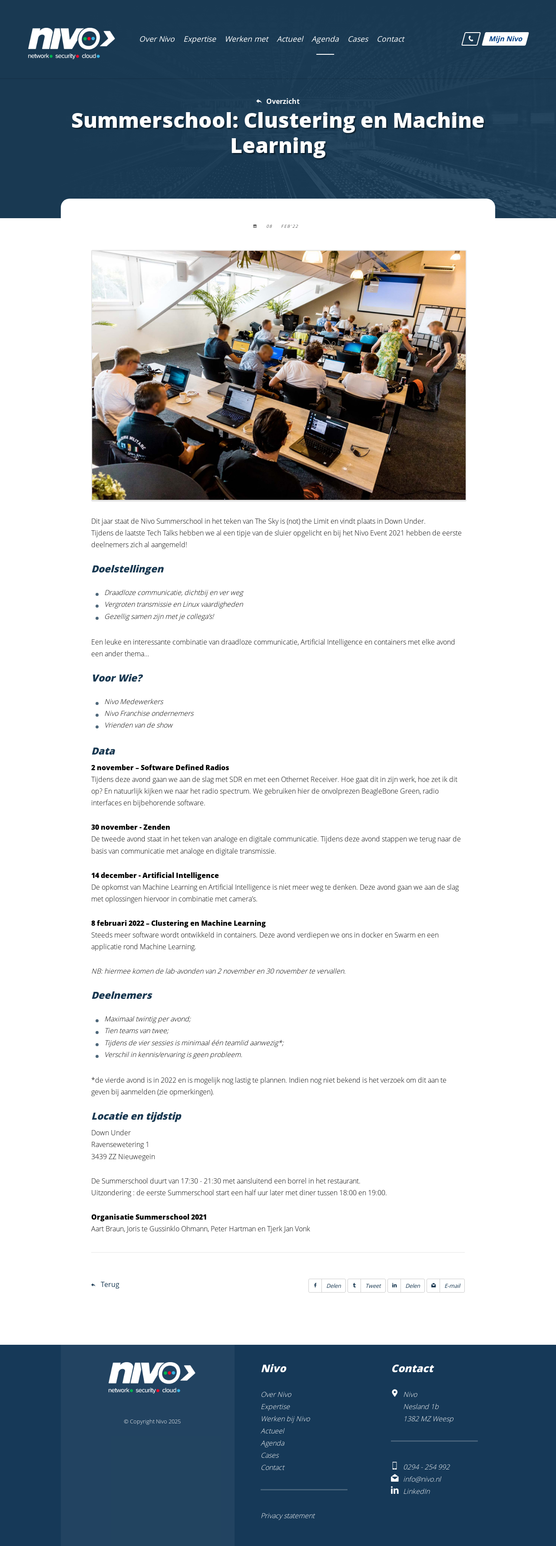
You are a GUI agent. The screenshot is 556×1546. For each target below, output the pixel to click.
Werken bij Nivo (285, 1418)
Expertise (275, 1406)
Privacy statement (287, 1515)
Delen (325, 1285)
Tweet (364, 1285)
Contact (272, 1467)
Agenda (272, 1443)
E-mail (443, 1285)
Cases (269, 1455)
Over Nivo (276, 1394)
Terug (110, 1284)
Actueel (272, 1431)
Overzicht (283, 101)
